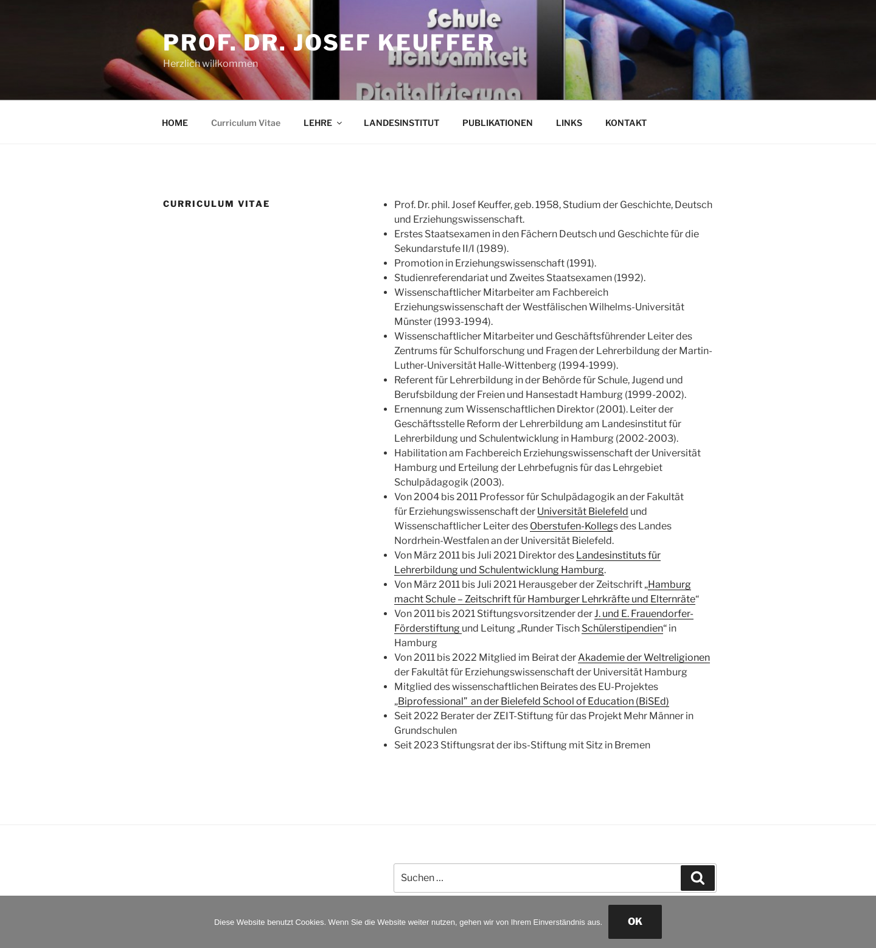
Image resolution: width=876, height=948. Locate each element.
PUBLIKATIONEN (497, 122)
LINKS (569, 122)
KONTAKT (626, 122)
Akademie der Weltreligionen (644, 657)
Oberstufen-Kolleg (571, 526)
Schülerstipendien (622, 628)
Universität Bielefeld (582, 511)
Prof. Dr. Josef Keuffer (329, 42)
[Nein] (861, 922)
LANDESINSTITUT (401, 122)
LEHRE (324, 122)
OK (635, 921)
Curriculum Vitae (245, 122)
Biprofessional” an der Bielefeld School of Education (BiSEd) (533, 701)
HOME (175, 122)
